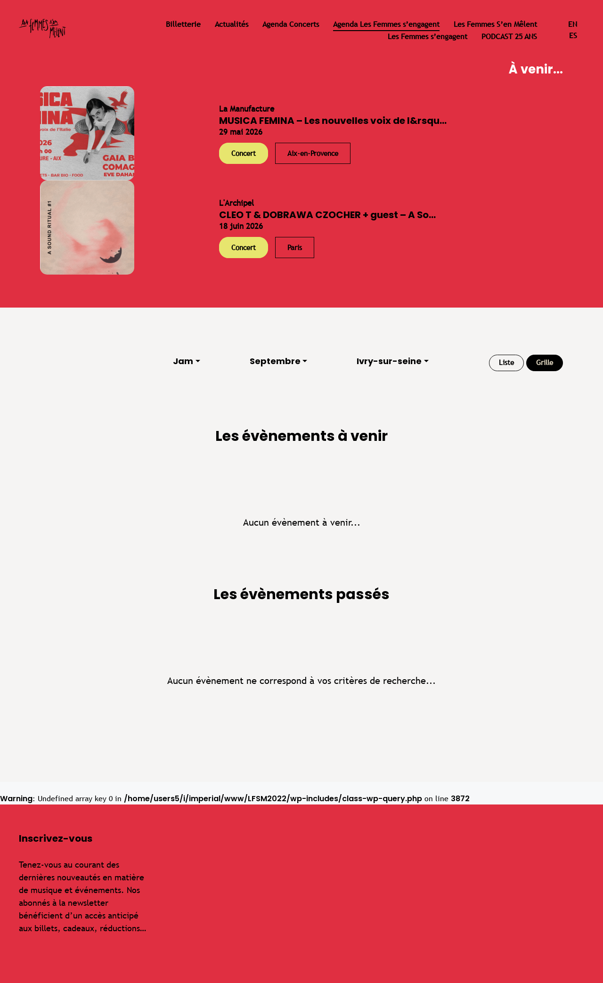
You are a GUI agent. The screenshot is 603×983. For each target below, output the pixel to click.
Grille (544, 362)
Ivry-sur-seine (389, 361)
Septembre (275, 361)
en (572, 24)
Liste (506, 362)
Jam (183, 361)
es (573, 35)
